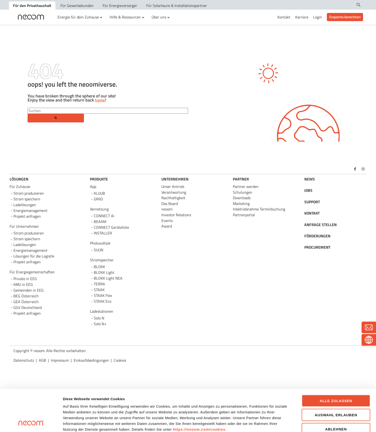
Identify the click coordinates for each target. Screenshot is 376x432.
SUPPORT (312, 202)
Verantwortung (173, 192)
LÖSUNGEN (19, 179)
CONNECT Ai (104, 216)
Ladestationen (101, 311)
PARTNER (241, 179)
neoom (166, 209)
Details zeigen (256, 422)
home (100, 100)
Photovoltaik (100, 243)
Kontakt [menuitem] (283, 17)
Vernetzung (99, 209)
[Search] (108, 111)
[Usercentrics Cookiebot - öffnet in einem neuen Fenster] (31, 422)
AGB (141, 402)
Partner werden (245, 186)
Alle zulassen (336, 362)
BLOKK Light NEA (108, 278)
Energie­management (30, 250)
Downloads (242, 198)
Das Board (169, 203)
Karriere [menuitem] (301, 17)
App (93, 186)
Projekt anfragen (27, 313)
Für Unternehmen (24, 226)
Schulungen (242, 192)
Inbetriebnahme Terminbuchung (259, 209)
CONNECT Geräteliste (111, 227)
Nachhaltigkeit (173, 198)
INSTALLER (103, 233)
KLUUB (99, 193)
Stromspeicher (102, 260)
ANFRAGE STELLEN (320, 225)
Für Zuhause (20, 186)
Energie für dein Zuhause (78, 17)
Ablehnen (336, 390)
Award (166, 226)
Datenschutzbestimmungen (102, 402)
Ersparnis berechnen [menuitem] (345, 17)
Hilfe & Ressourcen (125, 17)
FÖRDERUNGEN (317, 236)
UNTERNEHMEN (174, 179)
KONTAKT (312, 213)
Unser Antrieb (172, 186)
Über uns (159, 17)
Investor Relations (176, 215)
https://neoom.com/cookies (199, 390)
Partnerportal (244, 215)
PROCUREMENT (317, 247)
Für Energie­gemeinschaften (32, 272)
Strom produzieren (28, 193)
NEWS (309, 179)
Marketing (241, 203)
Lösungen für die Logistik (33, 256)
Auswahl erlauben (336, 376)
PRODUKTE (99, 179)
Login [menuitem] (317, 17)
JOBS (308, 190)
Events (167, 220)
